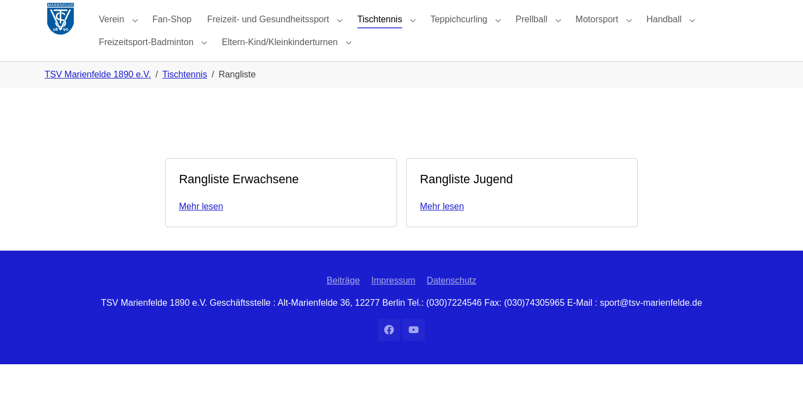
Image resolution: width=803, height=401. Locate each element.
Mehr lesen (201, 228)
